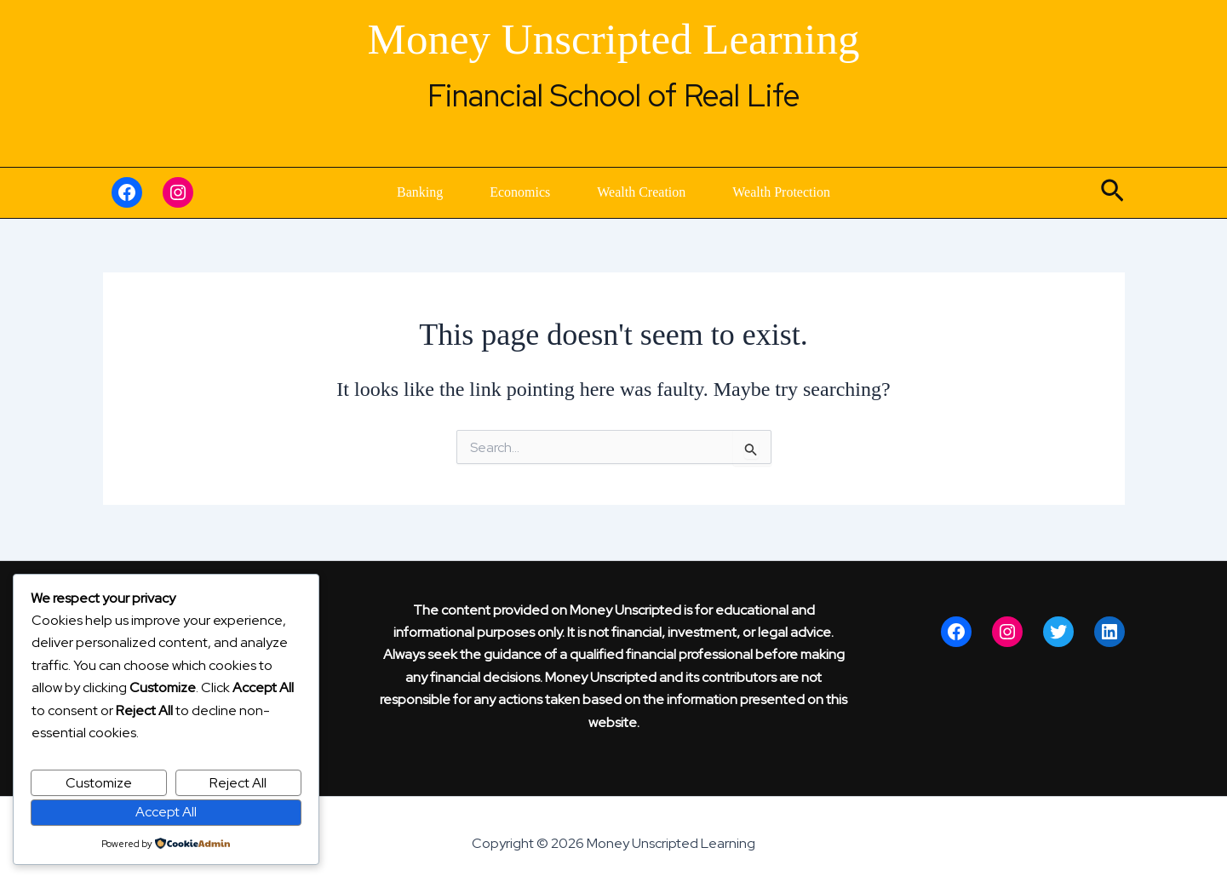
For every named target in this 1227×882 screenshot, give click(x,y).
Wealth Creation (660, 192)
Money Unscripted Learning (614, 39)
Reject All (238, 783)
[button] (1112, 192)
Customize (99, 783)
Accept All (166, 812)
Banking (362, 192)
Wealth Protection (839, 192)
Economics (501, 192)
